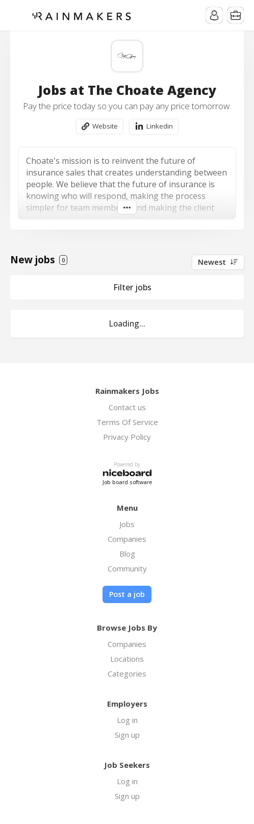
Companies (127, 539)
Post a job (127, 594)
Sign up (127, 735)
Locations (127, 659)
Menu (18, 15)
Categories (127, 673)
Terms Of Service (127, 422)
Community (127, 568)
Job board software (127, 482)
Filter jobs (132, 287)
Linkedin (159, 126)
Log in (127, 720)
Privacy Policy (127, 437)
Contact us (127, 407)
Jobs (127, 524)
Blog (127, 553)
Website (105, 126)
